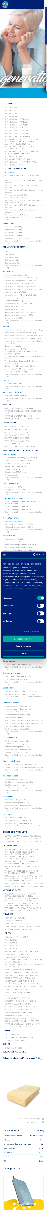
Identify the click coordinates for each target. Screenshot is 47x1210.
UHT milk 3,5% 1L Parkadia (17, 119)
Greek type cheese (11, 518)
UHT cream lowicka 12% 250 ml (17, 215)
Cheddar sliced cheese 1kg (15, 785)
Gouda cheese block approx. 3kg (20, 969)
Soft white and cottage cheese (20, 450)
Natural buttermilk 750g (14, 309)
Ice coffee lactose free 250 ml (19, 1037)
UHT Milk (8, 103)
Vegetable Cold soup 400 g (15, 396)
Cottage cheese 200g (13, 487)
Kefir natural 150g (12, 263)
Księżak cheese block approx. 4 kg (18, 664)
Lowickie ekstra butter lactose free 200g (23, 412)
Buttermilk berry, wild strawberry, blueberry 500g (24, 289)
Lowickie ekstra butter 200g (19, 408)
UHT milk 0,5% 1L (12, 116)
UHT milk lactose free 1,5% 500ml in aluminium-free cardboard (21, 152)
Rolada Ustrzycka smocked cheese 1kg (20, 694)
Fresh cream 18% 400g (13, 230)
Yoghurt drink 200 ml (15, 1040)
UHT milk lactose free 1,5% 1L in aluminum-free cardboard (19, 147)
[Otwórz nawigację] (43, 4)
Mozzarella (8, 796)
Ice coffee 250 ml (12, 1034)
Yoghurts (7, 326)
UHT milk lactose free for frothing (22, 139)
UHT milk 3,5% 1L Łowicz (16, 128)
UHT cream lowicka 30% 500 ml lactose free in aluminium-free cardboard (22, 201)
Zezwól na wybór (23, 646)
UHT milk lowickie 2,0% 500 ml (18, 159)
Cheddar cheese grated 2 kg (16, 752)
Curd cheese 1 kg (13, 444)
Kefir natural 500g (12, 257)
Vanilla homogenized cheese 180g (18, 506)
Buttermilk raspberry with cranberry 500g (21, 278)
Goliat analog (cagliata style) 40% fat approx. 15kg (24, 720)
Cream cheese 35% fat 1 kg (15, 472)
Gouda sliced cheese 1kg (16, 989)
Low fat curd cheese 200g (17, 441)
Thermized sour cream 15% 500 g (18, 238)
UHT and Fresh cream (14, 168)
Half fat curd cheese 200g (17, 438)
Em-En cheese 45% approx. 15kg (17, 712)
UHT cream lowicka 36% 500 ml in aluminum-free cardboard (23, 181)
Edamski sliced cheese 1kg (17, 992)
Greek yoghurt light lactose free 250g (19, 369)
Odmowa (23, 653)
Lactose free (10, 845)
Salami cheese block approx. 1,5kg (18, 676)
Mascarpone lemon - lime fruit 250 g (18, 547)
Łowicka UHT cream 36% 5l (17, 954)
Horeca (7, 933)
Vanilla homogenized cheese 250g (18, 509)
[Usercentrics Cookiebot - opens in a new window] (33, 555)
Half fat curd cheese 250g (17, 429)
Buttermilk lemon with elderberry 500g (20, 286)
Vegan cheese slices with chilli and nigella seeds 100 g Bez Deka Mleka (22, 899)
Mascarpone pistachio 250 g (15, 542)
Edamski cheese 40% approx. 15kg (18, 709)
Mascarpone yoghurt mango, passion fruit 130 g (23, 335)
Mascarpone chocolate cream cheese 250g (21, 550)
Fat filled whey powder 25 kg (19, 929)
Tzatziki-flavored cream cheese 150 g (19, 460)
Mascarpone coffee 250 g (14, 539)
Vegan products (12, 890)
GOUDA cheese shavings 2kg (16, 744)
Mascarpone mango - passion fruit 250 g (20, 545)
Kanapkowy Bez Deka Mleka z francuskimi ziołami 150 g (23, 218)
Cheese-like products (15, 832)
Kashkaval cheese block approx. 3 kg (19, 823)
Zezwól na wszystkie (23, 639)
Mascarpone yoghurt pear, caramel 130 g (20, 333)
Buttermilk (8, 271)
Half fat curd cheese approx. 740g (21, 446)
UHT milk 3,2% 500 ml (14, 156)
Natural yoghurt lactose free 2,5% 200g (20, 366)
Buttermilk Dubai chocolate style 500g (19, 283)
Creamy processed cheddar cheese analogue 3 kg (24, 767)
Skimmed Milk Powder (15, 918)
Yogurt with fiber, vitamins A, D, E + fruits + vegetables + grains (21, 362)
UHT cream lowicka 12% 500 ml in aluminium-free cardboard (24, 211)
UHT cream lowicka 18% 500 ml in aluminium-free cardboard (24, 206)
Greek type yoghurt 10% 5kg (16, 372)
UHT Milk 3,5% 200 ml (14, 165)
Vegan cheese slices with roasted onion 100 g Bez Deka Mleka (21, 904)
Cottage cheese (10, 483)
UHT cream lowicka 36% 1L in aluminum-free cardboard (22, 177)
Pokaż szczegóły (31, 631)
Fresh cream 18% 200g (13, 227)
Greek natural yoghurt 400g (15, 349)
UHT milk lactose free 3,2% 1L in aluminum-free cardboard (19, 143)
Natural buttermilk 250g (14, 318)
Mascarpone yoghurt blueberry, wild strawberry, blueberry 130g (23, 342)
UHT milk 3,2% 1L (12, 108)
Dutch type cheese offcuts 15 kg (17, 729)
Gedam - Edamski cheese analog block (23, 842)
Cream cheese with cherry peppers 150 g (21, 458)
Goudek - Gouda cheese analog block (23, 839)
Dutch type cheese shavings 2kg (17, 741)
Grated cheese (10, 737)
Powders (8, 914)
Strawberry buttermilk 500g (15, 292)
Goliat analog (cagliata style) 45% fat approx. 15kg (24, 723)
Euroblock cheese (11, 702)
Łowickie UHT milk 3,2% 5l (17, 937)
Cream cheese (9, 454)
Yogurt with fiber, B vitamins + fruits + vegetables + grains (24, 357)
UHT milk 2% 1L (11, 110)
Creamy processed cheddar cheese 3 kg (20, 764)
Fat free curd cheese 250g (17, 432)
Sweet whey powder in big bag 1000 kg (23, 926)
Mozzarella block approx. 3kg (16, 800)
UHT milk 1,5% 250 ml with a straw (21, 162)
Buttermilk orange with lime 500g (17, 298)
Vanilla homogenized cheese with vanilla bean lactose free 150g (22, 502)
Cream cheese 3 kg (12, 475)
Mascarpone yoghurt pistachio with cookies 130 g (24, 330)
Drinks (6, 1030)
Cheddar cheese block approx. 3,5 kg (19, 782)
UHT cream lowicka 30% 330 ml (17, 195)
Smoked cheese (10, 687)
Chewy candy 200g (13, 1048)
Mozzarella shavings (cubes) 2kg (17, 747)
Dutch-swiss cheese (12, 673)
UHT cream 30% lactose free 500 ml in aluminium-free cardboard (22, 879)
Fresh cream (9, 223)
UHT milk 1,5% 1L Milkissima (17, 136)
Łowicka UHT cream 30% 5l (17, 957)
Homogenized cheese (13, 498)
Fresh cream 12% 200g (13, 232)
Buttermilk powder (14, 921)
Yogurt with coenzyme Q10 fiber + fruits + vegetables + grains (21, 352)
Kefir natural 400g (12, 260)
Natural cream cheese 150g (15, 466)
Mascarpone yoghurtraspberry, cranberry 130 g (23, 338)
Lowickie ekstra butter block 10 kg (22, 419)
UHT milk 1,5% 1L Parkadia (17, 122)
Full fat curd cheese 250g (17, 426)
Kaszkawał (8, 814)
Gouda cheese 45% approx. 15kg (17, 715)
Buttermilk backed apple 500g (16, 275)
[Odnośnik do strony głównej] (5, 4)
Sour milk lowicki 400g (13, 384)
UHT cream (8, 172)
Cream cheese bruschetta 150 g (17, 463)
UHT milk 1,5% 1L (12, 113)
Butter (7, 404)
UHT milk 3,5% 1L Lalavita (16, 125)
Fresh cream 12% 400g (13, 235)
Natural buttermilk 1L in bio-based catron (20, 312)
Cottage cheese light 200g (15, 490)
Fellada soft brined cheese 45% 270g (19, 524)
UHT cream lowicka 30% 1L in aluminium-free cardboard (22, 186)
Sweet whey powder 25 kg (17, 924)
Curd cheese (9, 422)
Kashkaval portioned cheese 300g (18, 820)
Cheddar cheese (10, 775)
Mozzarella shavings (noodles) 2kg (18, 749)
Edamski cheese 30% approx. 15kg (18, 706)
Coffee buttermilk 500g (14, 301)
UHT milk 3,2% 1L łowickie (17, 130)
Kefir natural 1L (11, 254)
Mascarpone (9, 535)
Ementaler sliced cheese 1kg (18, 995)
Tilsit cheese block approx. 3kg (17, 679)
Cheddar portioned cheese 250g (17, 779)
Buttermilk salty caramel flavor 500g (19, 303)
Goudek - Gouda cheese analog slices (23, 836)
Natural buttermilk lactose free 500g (19, 315)
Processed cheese (11, 761)
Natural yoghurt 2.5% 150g (15, 346)
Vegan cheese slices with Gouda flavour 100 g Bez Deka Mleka (20, 895)
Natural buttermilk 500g (14, 306)
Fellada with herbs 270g (14, 521)
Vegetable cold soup (12, 392)
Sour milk (7, 380)
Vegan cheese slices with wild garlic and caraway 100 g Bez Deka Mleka (23, 909)
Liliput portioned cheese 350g (16, 817)
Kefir (5, 251)
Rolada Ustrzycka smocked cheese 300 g (20, 691)
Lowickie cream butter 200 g (18, 416)
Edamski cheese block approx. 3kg (21, 972)
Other (6, 1044)
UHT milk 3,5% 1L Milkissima (17, 133)
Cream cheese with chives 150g (17, 469)
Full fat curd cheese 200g (17, 435)
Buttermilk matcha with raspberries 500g (20, 281)
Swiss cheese (9, 661)
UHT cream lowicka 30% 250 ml (17, 198)
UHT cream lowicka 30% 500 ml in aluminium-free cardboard (24, 191)
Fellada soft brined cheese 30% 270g (19, 527)
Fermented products (15, 247)
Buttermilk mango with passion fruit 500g (21, 295)
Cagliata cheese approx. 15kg (16, 717)
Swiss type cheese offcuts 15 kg (17, 726)
